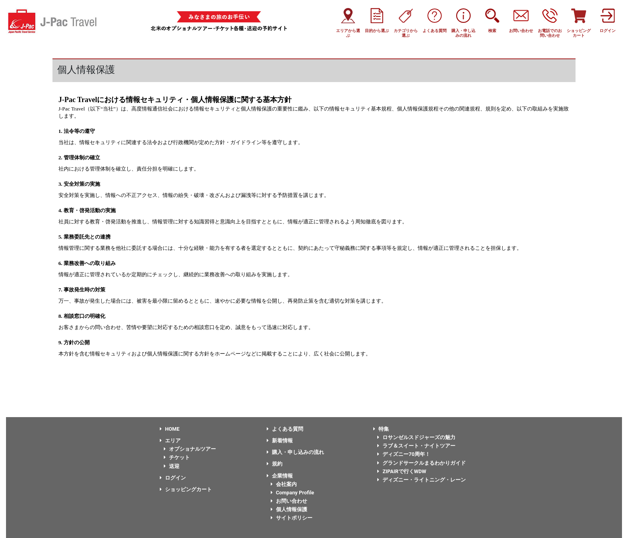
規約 (274, 464)
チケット (177, 457)
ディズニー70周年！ (403, 454)
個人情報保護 (289, 509)
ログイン (173, 478)
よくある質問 (285, 429)
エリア (170, 441)
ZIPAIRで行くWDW (401, 471)
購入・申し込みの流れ (295, 452)
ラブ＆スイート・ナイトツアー (416, 446)
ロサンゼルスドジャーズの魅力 (416, 437)
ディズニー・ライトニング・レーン (421, 480)
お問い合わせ (289, 501)
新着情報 (280, 441)
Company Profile (292, 493)
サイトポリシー (291, 518)
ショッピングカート (186, 489)
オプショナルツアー (190, 449)
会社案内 (284, 484)
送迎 (171, 466)
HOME (169, 429)
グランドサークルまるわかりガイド (421, 463)
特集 (381, 429)
